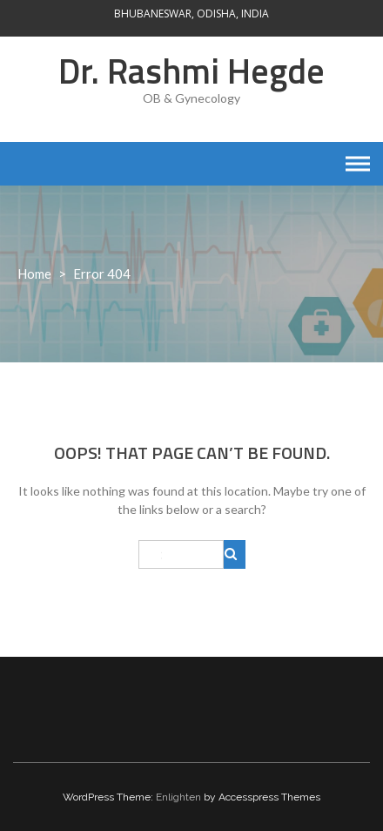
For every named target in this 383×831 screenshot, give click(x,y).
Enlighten (178, 797)
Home (34, 273)
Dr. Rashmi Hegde (191, 71)
